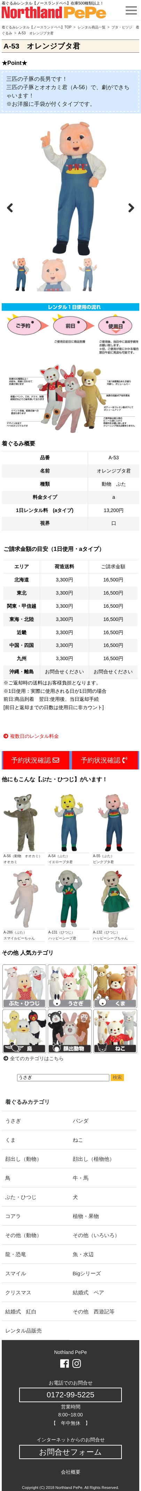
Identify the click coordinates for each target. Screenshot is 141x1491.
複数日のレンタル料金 (31, 736)
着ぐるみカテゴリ (27, 1102)
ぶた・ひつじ (21, 1197)
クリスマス (18, 1292)
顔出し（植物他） (94, 1159)
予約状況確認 (35, 760)
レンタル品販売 (23, 1331)
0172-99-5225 (70, 1394)
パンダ (80, 1121)
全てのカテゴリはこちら (33, 1058)
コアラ (13, 1216)
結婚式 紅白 (21, 1311)
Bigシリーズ (87, 1273)
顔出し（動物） (23, 1159)
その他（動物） (23, 1235)
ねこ (78, 1140)
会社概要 (70, 1472)
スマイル (15, 1273)
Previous (14, 206)
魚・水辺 (83, 1254)
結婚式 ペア (88, 1292)
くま (10, 1140)
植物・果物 (86, 1216)
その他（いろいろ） (96, 1235)
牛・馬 (80, 1178)
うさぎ (13, 1121)
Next (127, 206)
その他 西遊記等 (94, 1311)
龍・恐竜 (15, 1254)
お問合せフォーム (70, 1452)
